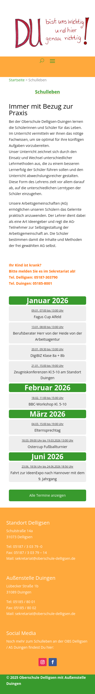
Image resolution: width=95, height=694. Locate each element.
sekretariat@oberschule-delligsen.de (45, 558)
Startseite (17, 80)
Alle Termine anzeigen (47, 495)
